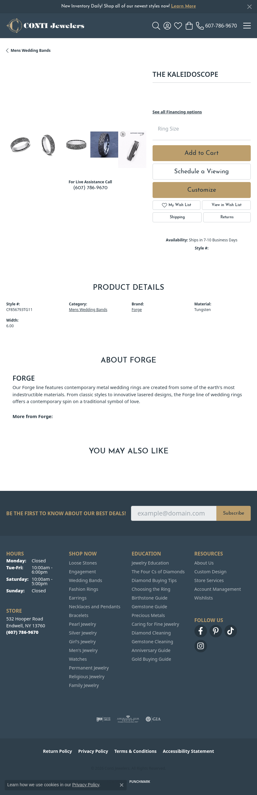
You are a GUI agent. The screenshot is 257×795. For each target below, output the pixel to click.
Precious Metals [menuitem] (148, 615)
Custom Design (210, 572)
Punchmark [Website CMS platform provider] (139, 781)
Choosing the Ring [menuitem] (151, 589)
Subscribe (233, 513)
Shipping (177, 217)
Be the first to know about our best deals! (66, 513)
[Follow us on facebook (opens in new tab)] (200, 631)
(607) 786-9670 (90, 187)
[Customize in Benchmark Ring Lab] (132, 149)
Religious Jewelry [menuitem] (86, 676)
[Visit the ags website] (128, 719)
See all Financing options (177, 112)
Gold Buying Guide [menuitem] (151, 659)
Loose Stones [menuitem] (83, 563)
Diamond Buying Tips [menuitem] (154, 580)
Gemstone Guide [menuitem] (149, 607)
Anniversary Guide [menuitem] (151, 650)
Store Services (209, 580)
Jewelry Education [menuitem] (150, 563)
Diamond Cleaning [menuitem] (151, 633)
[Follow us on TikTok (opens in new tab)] (230, 631)
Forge (137, 309)
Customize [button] (201, 190)
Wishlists (203, 598)
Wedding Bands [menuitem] (85, 580)
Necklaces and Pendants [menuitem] (94, 607)
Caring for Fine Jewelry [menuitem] (155, 624)
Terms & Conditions (135, 751)
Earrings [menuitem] (78, 598)
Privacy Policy (93, 751)
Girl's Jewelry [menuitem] (82, 641)
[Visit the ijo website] (103, 719)
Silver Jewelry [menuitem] (83, 633)
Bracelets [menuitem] (78, 615)
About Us (204, 563)
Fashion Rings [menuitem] (83, 589)
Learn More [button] (183, 6)
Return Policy (57, 751)
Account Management (217, 589)
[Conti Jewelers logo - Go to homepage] (45, 25)
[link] (216, 25)
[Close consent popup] (121, 785)
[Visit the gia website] (153, 719)
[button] (156, 25)
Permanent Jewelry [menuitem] (89, 668)
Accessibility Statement (188, 751)
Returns (227, 217)
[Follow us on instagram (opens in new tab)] (200, 646)
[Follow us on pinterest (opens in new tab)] (215, 631)
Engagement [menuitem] (82, 572)
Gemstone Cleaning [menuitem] (152, 641)
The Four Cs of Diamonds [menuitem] (158, 572)
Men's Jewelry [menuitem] (83, 650)
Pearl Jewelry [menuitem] (82, 624)
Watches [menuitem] (78, 659)
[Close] (249, 7)
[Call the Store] (22, 632)
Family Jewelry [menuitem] (84, 685)
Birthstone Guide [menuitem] (150, 598)
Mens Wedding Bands (31, 50)
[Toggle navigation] (247, 26)
